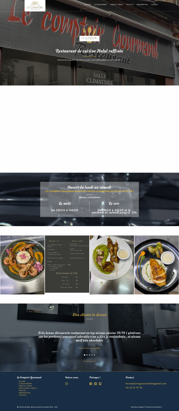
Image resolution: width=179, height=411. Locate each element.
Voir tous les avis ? (89, 361)
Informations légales (137, 407)
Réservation (142, 4)
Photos (129, 4)
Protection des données (153, 407)
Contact (155, 4)
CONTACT (23, 395)
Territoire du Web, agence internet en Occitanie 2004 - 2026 (37, 407)
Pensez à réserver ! (90, 197)
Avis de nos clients (28, 388)
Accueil (87, 4)
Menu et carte (117, 4)
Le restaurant (100, 4)
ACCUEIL (22, 381)
